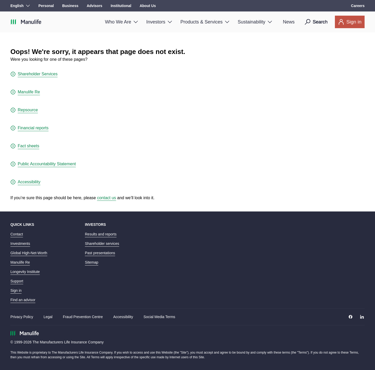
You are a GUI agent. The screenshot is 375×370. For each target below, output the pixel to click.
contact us (106, 198)
